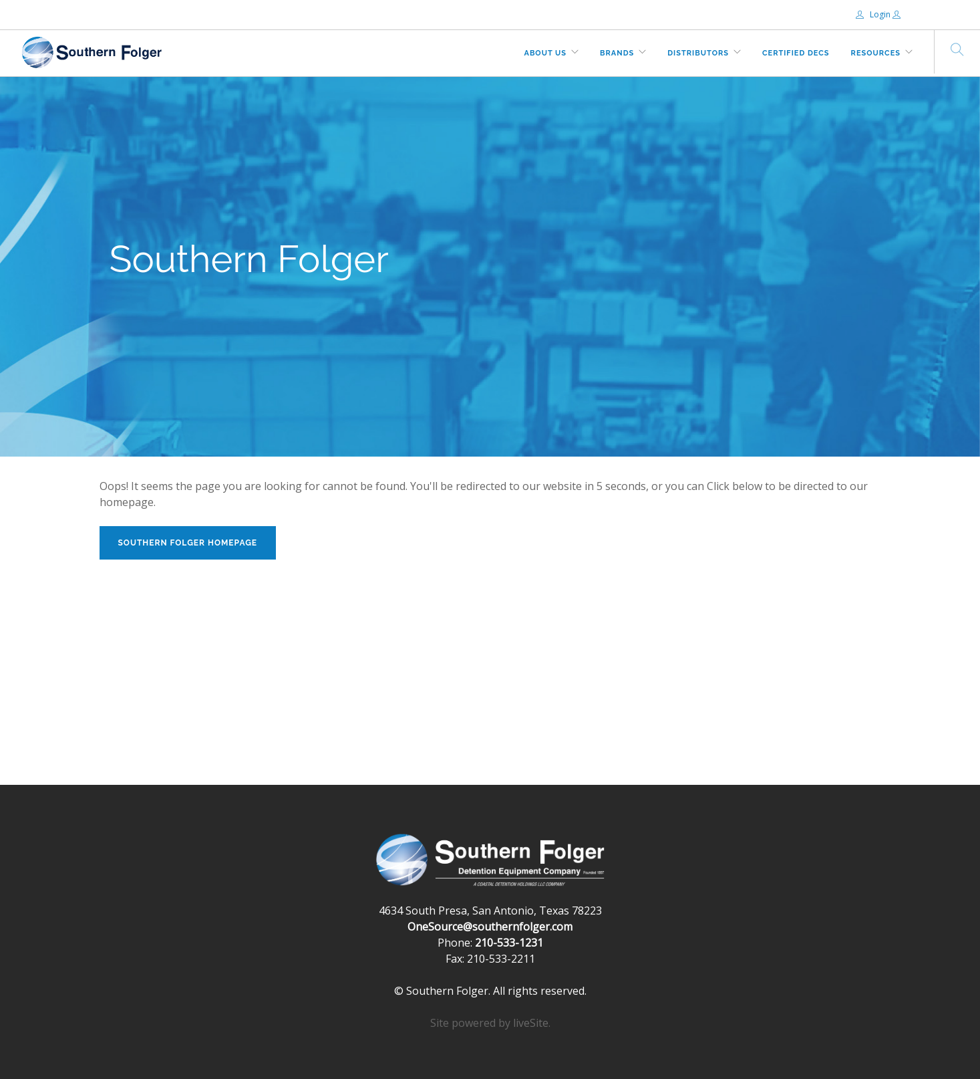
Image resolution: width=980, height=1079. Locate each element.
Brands (617, 53)
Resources (876, 53)
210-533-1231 (509, 942)
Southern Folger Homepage (188, 543)
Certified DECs (796, 53)
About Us (545, 53)
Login (874, 14)
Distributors (698, 53)
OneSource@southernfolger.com (490, 926)
